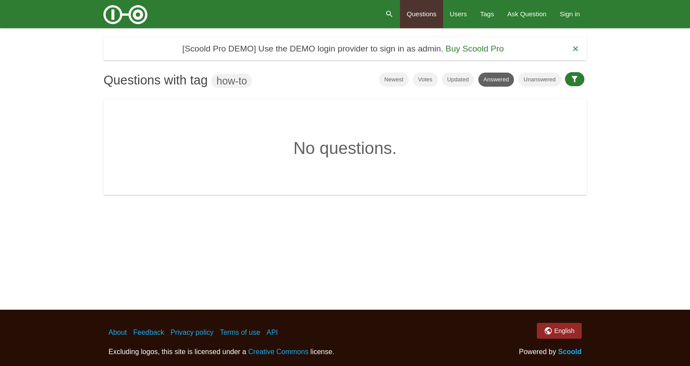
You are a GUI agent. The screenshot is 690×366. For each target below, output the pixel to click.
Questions (422, 14)
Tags (487, 14)
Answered (496, 79)
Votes (425, 79)
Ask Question (527, 14)
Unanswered (540, 79)
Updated (458, 79)
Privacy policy (191, 332)
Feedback (148, 332)
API (272, 332)
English (559, 331)
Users (458, 14)
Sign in (570, 14)
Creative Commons (278, 351)
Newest (393, 79)
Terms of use (240, 332)
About (117, 332)
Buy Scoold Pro (475, 48)
